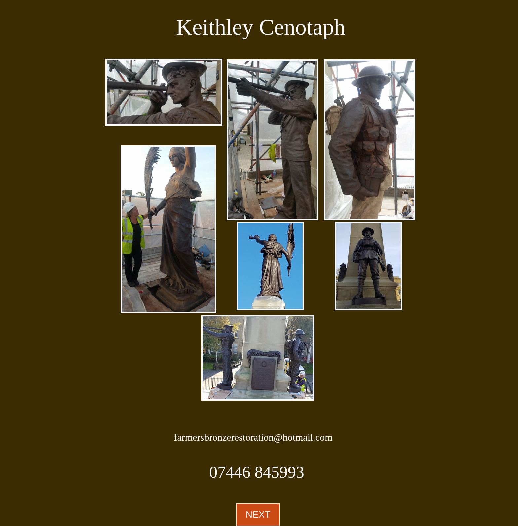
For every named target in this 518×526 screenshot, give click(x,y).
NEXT (258, 514)
